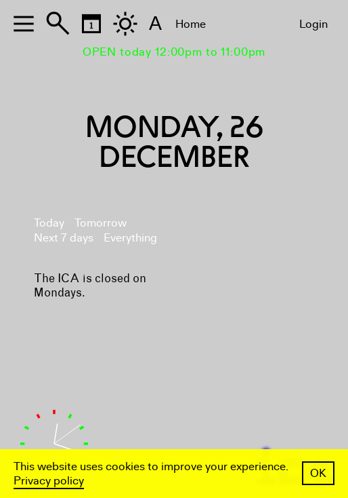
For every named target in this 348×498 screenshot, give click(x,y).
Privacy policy (49, 481)
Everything (130, 238)
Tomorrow (100, 223)
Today (49, 223)
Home (190, 24)
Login (313, 24)
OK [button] (318, 473)
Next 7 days (63, 238)
